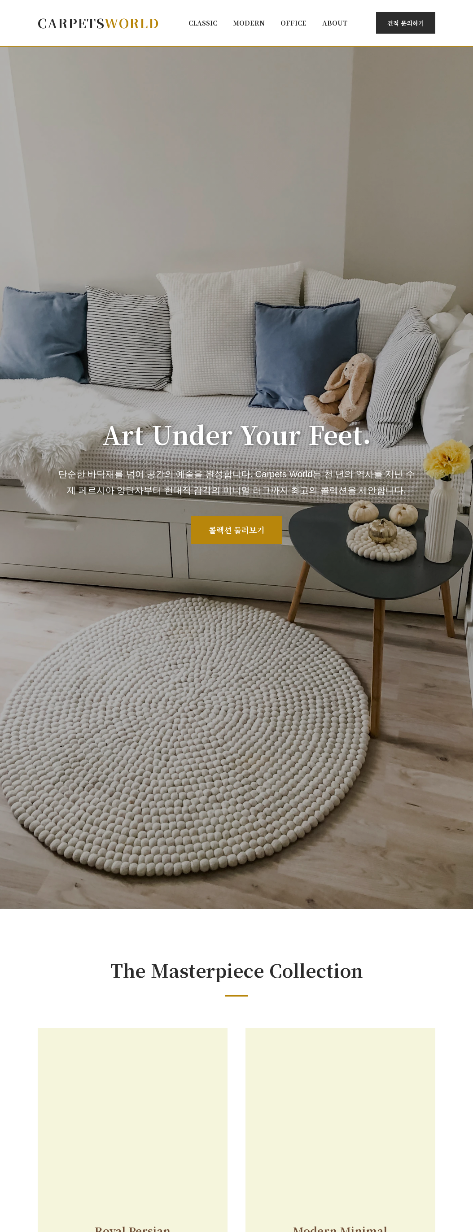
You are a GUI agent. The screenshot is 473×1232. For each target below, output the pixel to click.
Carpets (98, 22)
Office (293, 22)
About (334, 22)
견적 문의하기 (405, 22)
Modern (249, 22)
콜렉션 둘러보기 (236, 529)
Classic (202, 22)
